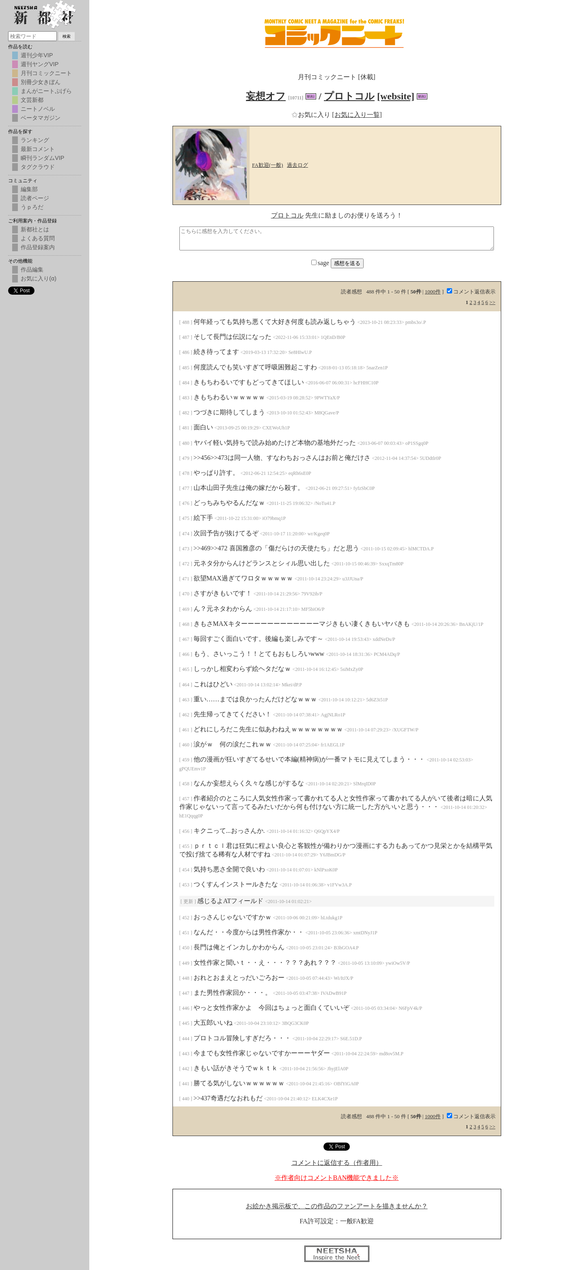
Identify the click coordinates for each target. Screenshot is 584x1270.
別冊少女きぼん (40, 82)
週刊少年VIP (37, 55)
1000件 (433, 292)
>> (492, 302)
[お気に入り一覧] (357, 114)
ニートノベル (38, 109)
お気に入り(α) (38, 278)
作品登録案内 (38, 247)
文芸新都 (32, 100)
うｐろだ (32, 207)
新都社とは (35, 229)
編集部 (29, 189)
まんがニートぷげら (46, 91)
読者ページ (35, 198)
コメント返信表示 (471, 292)
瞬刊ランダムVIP (42, 158)
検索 (66, 36)
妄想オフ (266, 96)
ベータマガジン (40, 117)
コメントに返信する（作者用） (336, 1162)
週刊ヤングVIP (39, 64)
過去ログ (297, 165)
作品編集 (32, 269)
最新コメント (38, 149)
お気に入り (311, 114)
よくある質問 (38, 238)
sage (321, 262)
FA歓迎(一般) (267, 165)
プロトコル (349, 96)
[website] (395, 96)
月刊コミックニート (46, 73)
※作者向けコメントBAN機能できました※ (337, 1177)
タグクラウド (38, 167)
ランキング (35, 140)
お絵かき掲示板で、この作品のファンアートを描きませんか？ (337, 1206)
